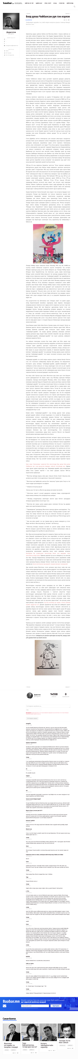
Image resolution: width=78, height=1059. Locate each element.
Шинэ (6, 50)
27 (69, 20)
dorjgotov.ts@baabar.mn (11, 45)
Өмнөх (28, 13)
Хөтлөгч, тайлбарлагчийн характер (47, 1045)
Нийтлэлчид (70, 3)
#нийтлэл (13, 1050)
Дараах (68, 13)
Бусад (55, 3)
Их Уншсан (7, 53)
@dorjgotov (11, 34)
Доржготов (29, 20)
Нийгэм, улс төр (29, 3)
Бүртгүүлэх (56, 1006)
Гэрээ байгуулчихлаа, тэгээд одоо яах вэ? (29, 1045)
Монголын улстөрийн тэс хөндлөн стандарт (11, 1045)
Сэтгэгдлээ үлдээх (32, 718)
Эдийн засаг (39, 3)
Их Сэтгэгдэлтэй (9, 55)
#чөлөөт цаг (62, 1045)
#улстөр (6, 1050)
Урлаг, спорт (47, 3)
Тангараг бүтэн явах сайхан (64, 1042)
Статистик (61, 3)
